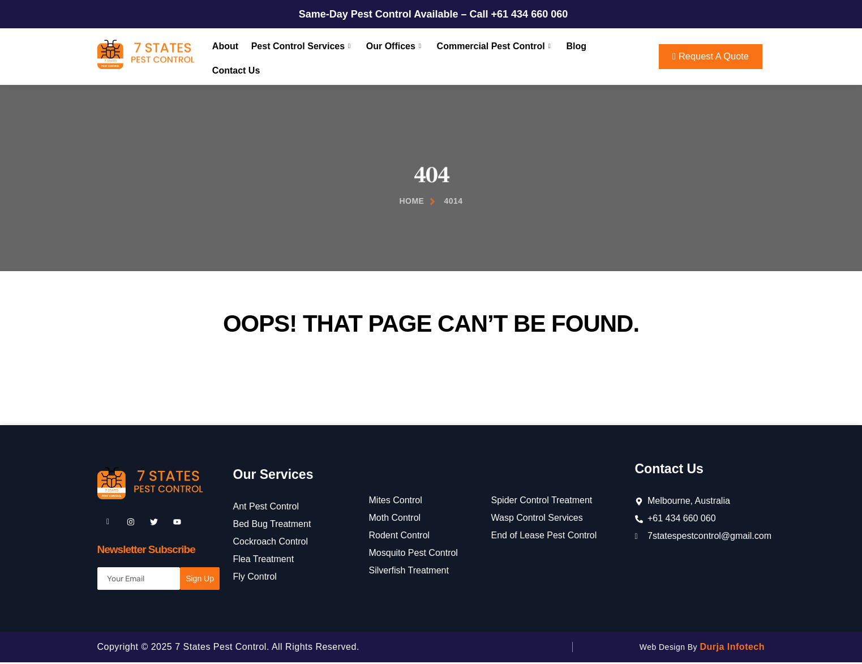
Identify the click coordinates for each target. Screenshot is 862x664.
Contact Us (614, 56)
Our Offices (391, 56)
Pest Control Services (300, 56)
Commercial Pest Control (489, 56)
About (225, 56)
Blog (570, 56)
